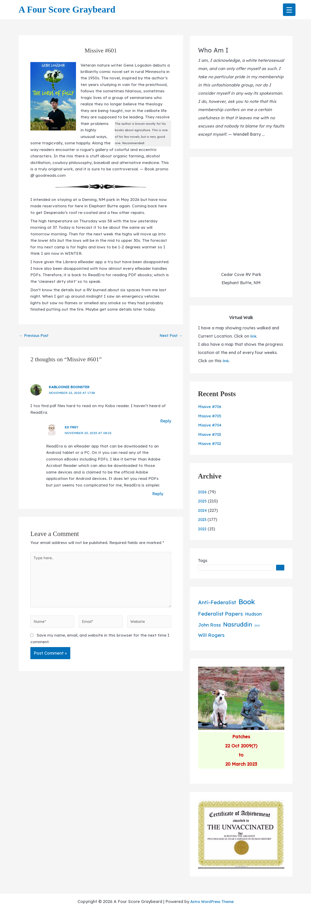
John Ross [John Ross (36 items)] (209, 625)
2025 (202, 501)
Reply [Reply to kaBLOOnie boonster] (165, 435)
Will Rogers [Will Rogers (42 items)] (211, 635)
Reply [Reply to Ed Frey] (157, 516)
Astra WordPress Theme (212, 901)
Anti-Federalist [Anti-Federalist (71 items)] (217, 602)
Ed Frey (73, 441)
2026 (203, 491)
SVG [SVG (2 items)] (257, 625)
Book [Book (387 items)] (246, 602)
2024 (203, 510)
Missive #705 (211, 416)
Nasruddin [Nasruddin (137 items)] (237, 624)
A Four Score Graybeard (67, 9)
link (253, 336)
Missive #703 (211, 434)
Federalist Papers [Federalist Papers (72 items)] (220, 613)
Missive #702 (211, 443)
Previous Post (35, 348)
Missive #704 (211, 425)
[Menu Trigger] (289, 9)
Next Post (170, 348)
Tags (202, 560)
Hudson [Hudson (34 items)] (253, 614)
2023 (202, 519)
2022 (202, 528)
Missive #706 (211, 406)
